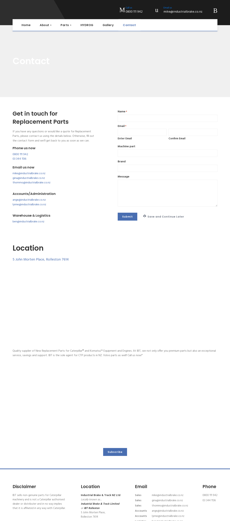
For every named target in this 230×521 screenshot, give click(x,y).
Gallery (108, 25)
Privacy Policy (119, 516)
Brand (122, 162)
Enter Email (125, 138)
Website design (181, 516)
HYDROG (86, 25)
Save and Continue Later (163, 216)
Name (122, 112)
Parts (65, 25)
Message (123, 177)
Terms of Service (137, 516)
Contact (129, 25)
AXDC (195, 516)
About (44, 25)
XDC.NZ (213, 516)
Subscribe (115, 425)
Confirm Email (177, 138)
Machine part (126, 147)
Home (26, 25)
